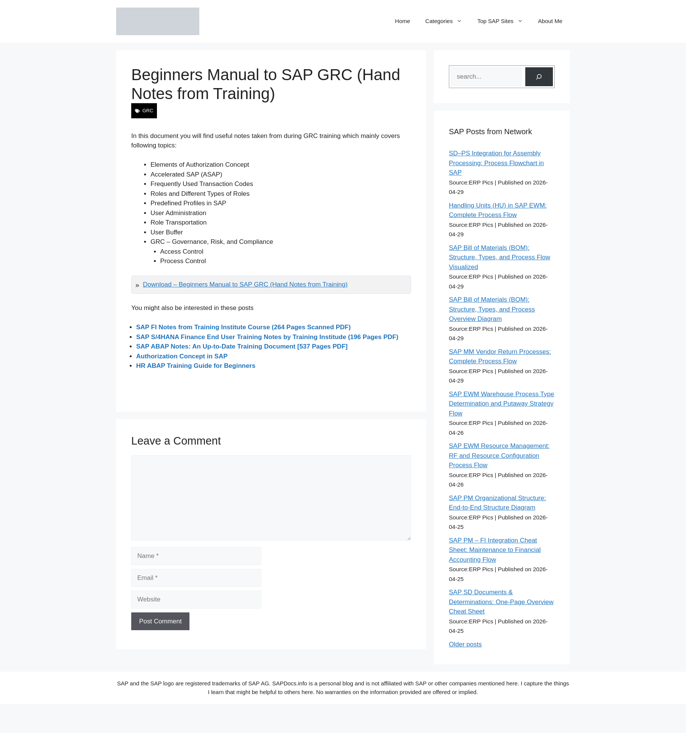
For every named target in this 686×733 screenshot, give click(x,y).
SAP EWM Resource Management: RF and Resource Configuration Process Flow (499, 455)
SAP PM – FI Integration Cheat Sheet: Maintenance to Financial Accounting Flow (495, 550)
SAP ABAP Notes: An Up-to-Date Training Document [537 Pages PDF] (242, 346)
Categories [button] (447, 21)
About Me (550, 21)
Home (402, 21)
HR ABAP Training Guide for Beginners (195, 365)
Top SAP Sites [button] (504, 21)
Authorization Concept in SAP (182, 356)
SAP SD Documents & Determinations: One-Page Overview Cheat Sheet (501, 602)
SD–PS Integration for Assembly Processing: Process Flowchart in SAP (496, 163)
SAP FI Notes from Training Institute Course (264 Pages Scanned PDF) (243, 327)
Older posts (465, 644)
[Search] (539, 77)
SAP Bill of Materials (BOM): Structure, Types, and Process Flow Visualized (499, 257)
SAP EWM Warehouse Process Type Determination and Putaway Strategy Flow (501, 404)
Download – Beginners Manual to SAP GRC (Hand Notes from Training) (245, 284)
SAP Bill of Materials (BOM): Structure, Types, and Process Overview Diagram (492, 309)
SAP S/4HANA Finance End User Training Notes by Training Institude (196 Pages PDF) (267, 337)
